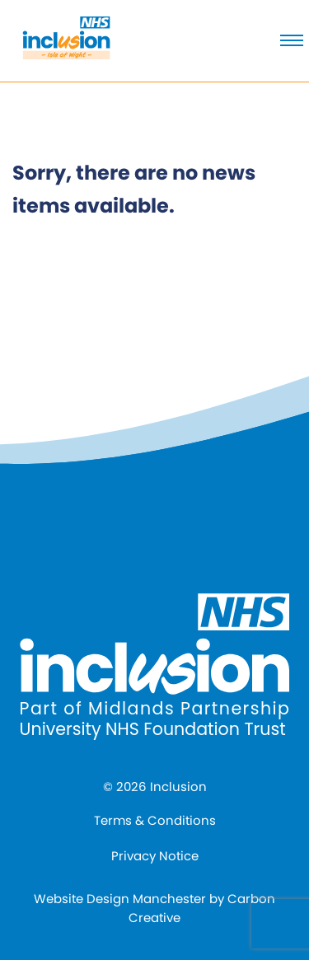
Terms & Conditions (155, 820)
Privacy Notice (155, 855)
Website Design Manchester (120, 898)
